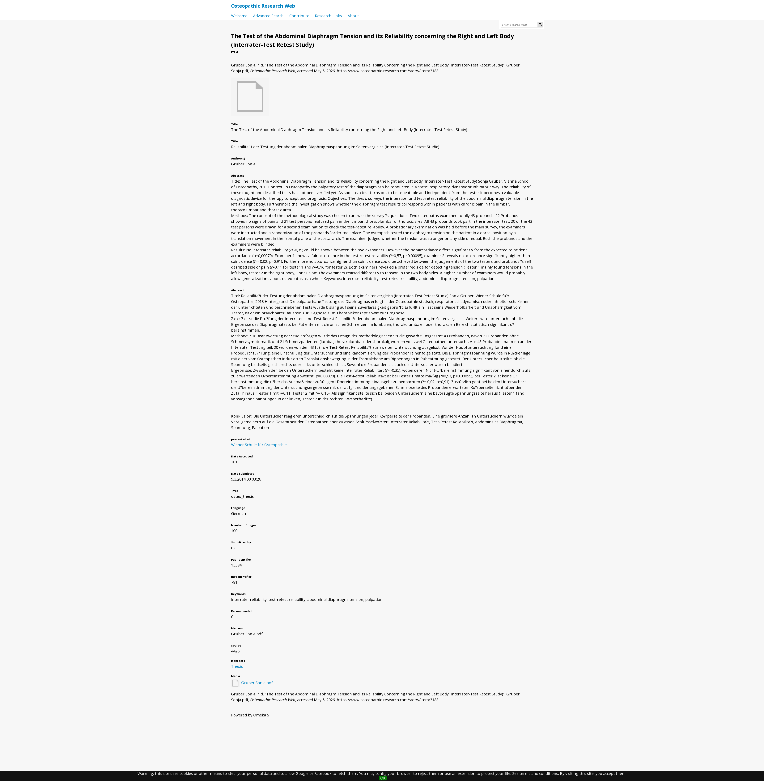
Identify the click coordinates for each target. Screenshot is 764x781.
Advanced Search (268, 15)
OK (382, 778)
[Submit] (540, 25)
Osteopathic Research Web (263, 5)
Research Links (328, 15)
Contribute (299, 15)
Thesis (237, 666)
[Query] (519, 25)
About (353, 15)
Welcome (239, 15)
